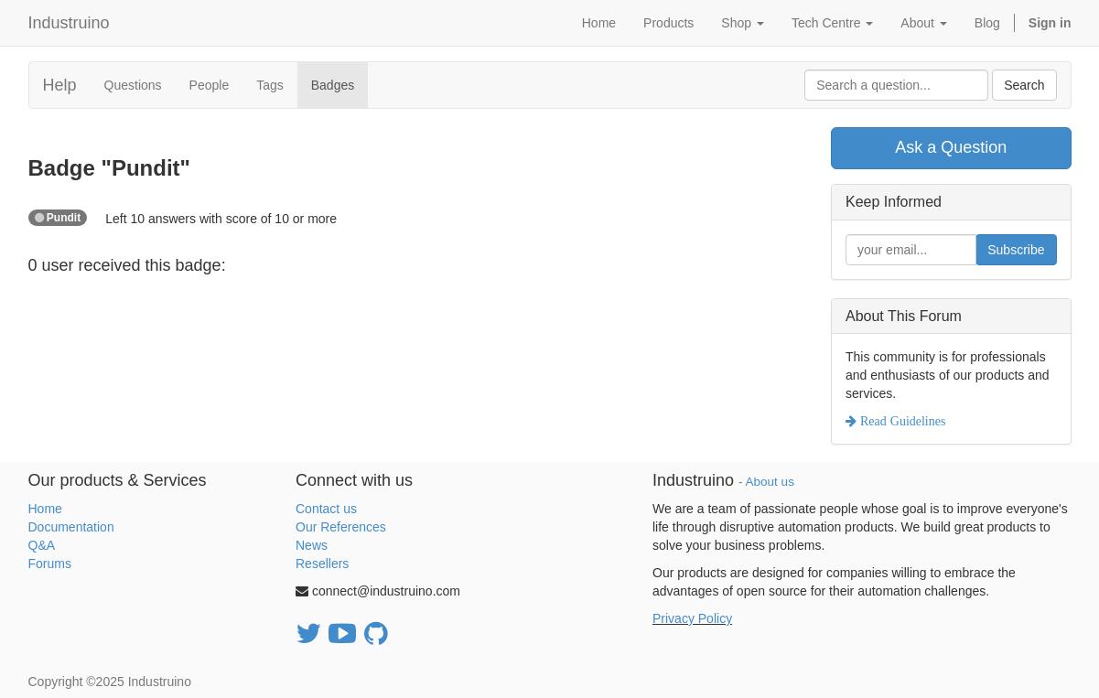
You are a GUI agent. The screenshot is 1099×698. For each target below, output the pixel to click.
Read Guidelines (901, 420)
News (312, 545)
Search (1024, 85)
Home (45, 508)
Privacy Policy (692, 618)
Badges (332, 85)
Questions (133, 85)
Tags (270, 85)
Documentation (71, 527)
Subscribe (1015, 249)
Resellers (322, 563)
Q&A (42, 545)
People (209, 85)
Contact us (326, 508)
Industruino (69, 23)
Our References (341, 527)
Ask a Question (951, 147)
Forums (49, 563)
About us (770, 482)
